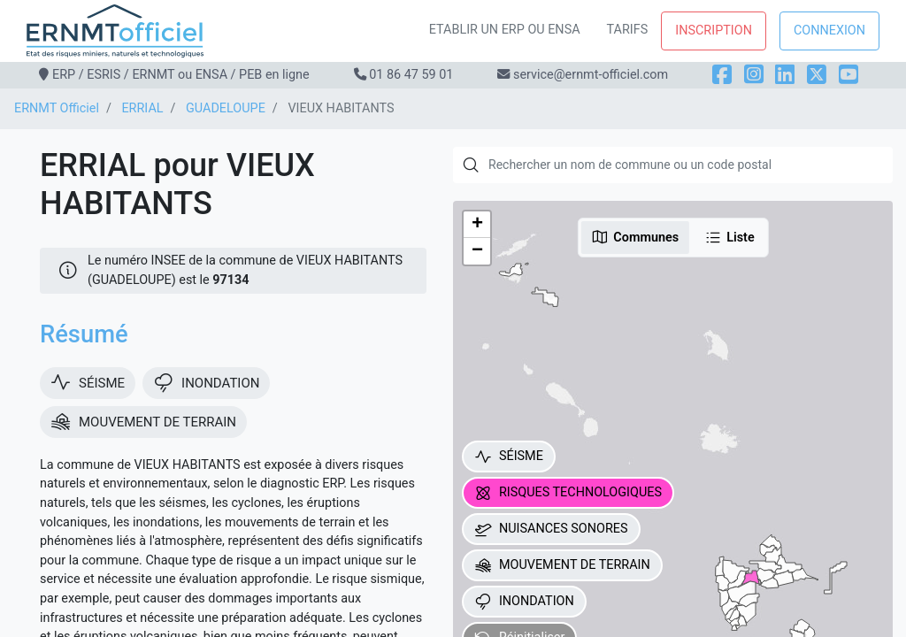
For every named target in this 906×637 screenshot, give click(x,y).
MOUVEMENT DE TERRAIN (562, 565)
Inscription (713, 30)
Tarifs (628, 29)
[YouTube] (848, 75)
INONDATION (524, 601)
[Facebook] (722, 75)
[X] (816, 75)
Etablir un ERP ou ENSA (504, 29)
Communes (635, 237)
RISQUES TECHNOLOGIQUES (568, 493)
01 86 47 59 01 (411, 74)
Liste (729, 237)
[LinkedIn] (785, 75)
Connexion (829, 30)
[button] (477, 224)
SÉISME (508, 456)
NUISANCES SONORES (551, 529)
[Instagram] (754, 75)
